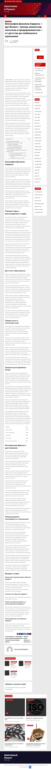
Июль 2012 (37, 182)
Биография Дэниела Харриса (12, 141)
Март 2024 (37, 129)
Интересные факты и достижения (14, 148)
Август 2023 (37, 144)
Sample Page (43, 761)
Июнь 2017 (37, 170)
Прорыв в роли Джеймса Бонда (15, 147)
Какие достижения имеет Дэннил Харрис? (18, 153)
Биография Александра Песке (13, 674)
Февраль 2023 (38, 147)
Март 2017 (37, 176)
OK (30, 767)
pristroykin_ (16, 40)
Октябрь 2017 (38, 167)
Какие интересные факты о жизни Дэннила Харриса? (19, 156)
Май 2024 (37, 123)
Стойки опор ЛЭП (39, 93)
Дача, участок (38, 201)
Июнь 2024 (37, 120)
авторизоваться (9, 689)
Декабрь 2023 (38, 138)
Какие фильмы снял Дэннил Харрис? (18, 158)
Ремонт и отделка (39, 209)
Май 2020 (37, 155)
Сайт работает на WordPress (9, 763)
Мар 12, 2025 (30, 718)
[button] (41, 16)
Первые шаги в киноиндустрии (15, 145)
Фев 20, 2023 (13, 666)
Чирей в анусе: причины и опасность (27, 639)
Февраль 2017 (38, 179)
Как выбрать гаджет (39, 204)
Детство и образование (13, 144)
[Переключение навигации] (38, 16)
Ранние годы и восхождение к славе (14, 142)
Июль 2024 (37, 117)
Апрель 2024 (38, 126)
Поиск (37, 50)
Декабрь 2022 (38, 149)
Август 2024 (37, 114)
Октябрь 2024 (38, 111)
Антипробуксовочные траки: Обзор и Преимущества (40, 79)
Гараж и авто (38, 198)
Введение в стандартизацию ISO (34, 716)
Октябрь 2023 (38, 141)
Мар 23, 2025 (9, 719)
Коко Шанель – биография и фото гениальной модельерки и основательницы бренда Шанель (14, 639)
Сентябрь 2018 (38, 164)
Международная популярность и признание (18, 150)
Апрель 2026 (38, 105)
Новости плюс (38, 206)
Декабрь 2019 (38, 158)
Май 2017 (37, 173)
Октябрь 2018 (38, 161)
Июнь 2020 (37, 152)
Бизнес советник (38, 195)
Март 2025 (37, 108)
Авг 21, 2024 (30, 742)
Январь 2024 (38, 135)
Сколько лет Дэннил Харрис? (16, 154)
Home (38, 761)
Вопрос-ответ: (10, 151)
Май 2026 (37, 103)
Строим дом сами (39, 212)
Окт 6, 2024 (9, 742)
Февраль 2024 (38, 132)
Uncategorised (8, 21)
